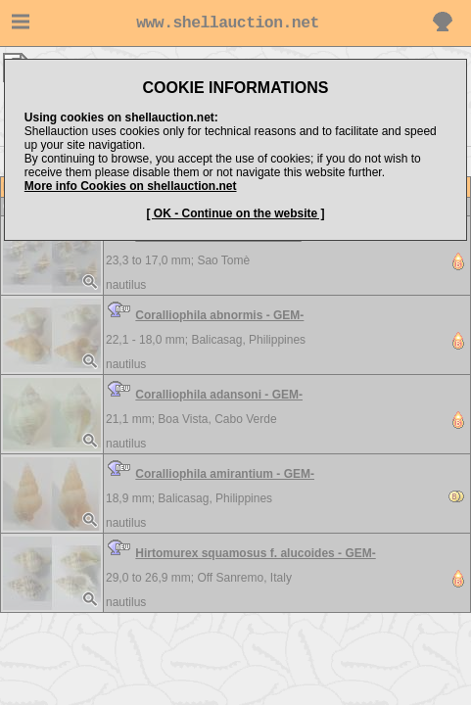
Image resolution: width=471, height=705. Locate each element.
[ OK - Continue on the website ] (236, 213)
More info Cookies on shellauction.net (130, 186)
